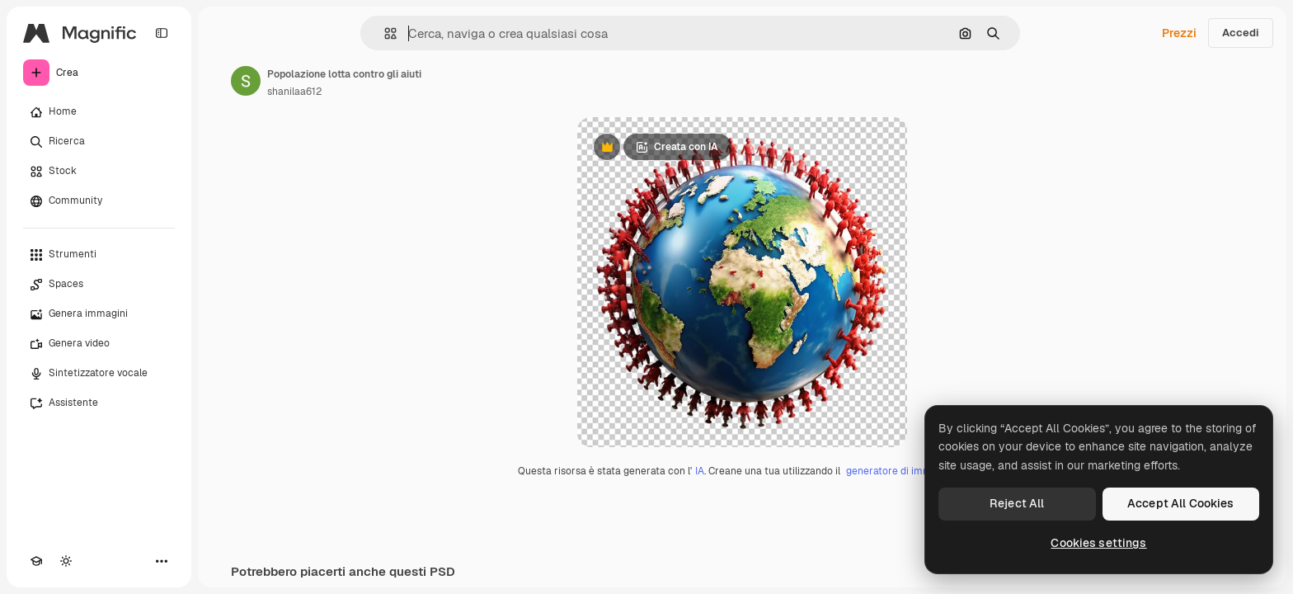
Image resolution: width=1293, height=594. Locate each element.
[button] (384, 33)
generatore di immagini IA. (906, 471)
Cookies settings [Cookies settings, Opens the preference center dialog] (1098, 542)
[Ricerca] (99, 142)
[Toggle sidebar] (161, 33)
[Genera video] (99, 344)
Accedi (1240, 33)
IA (699, 471)
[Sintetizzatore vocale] (99, 374)
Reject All (1017, 503)
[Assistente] (99, 403)
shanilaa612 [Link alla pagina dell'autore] (294, 91)
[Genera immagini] (99, 314)
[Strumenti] (99, 255)
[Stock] (99, 171)
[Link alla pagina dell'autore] (246, 81)
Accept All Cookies (1180, 503)
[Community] (99, 201)
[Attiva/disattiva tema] (66, 561)
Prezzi (1179, 33)
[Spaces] (99, 284)
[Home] (99, 112)
